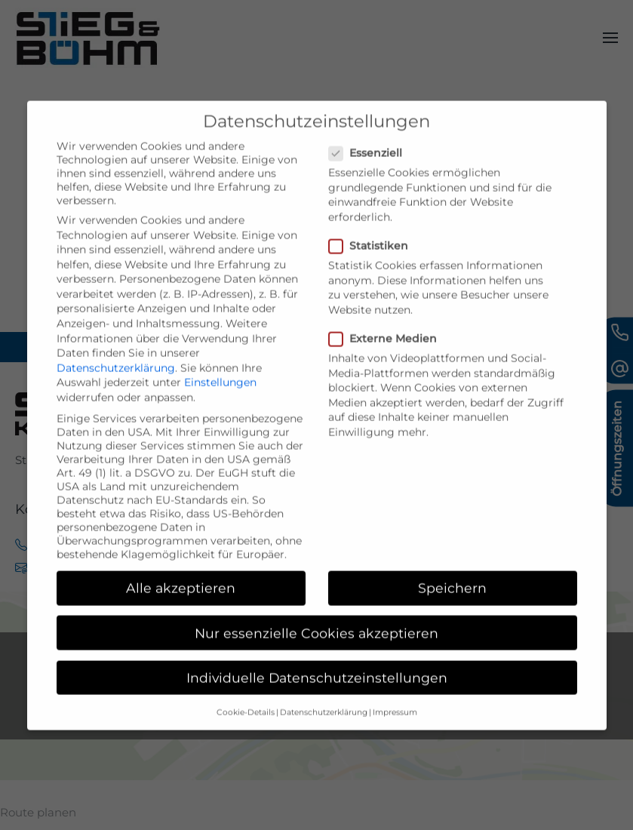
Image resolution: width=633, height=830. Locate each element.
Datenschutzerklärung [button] (323, 733)
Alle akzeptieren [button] (180, 609)
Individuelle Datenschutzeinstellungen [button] (316, 698)
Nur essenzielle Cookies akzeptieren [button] (316, 654)
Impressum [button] (395, 733)
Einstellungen (220, 403)
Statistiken (374, 267)
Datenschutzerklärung (116, 388)
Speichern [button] (452, 609)
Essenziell (371, 174)
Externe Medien (389, 360)
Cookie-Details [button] (246, 733)
